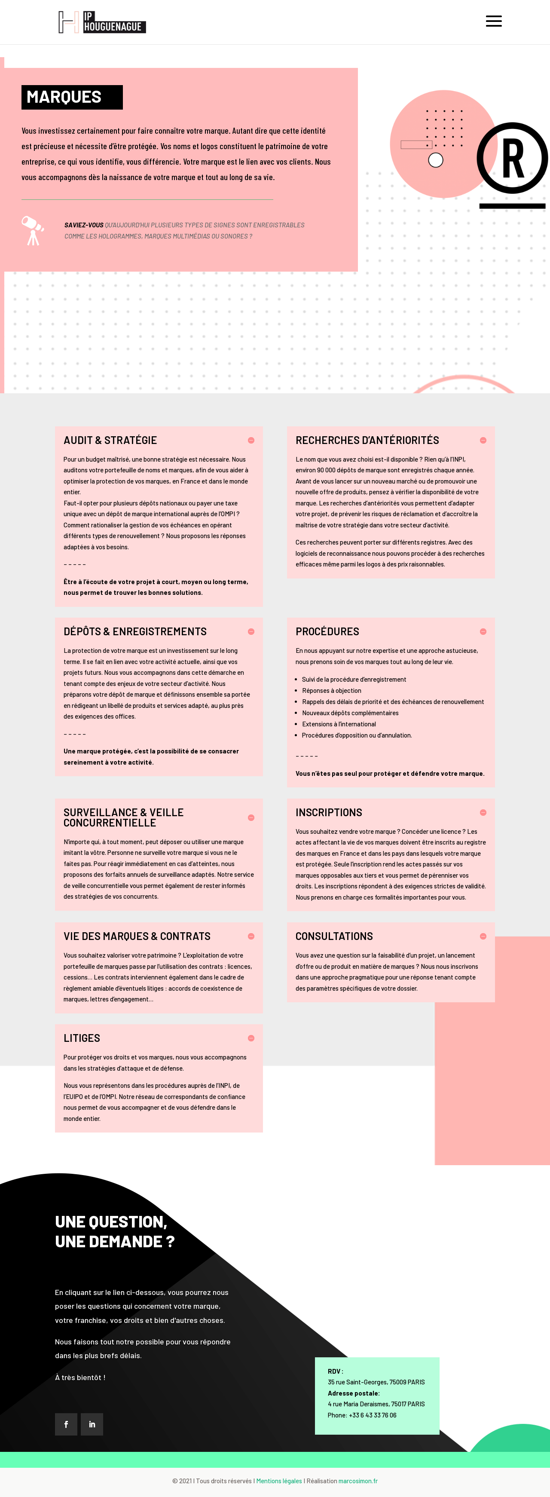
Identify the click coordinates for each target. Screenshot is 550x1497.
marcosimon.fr (358, 1481)
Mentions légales (279, 1481)
